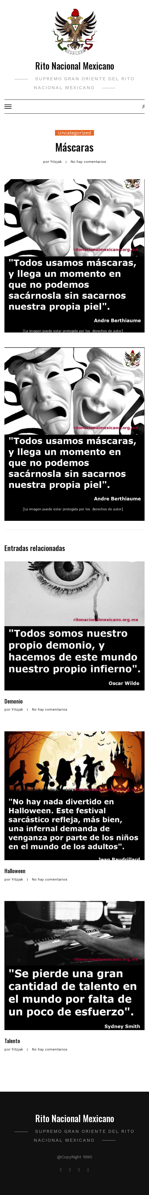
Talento (12, 1041)
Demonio (13, 701)
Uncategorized (74, 133)
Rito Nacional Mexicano (74, 65)
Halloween (14, 871)
